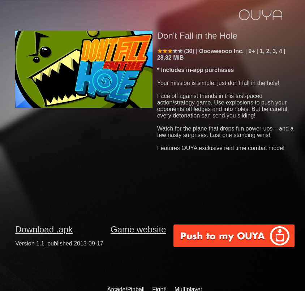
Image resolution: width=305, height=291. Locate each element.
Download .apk (44, 229)
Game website (138, 229)
